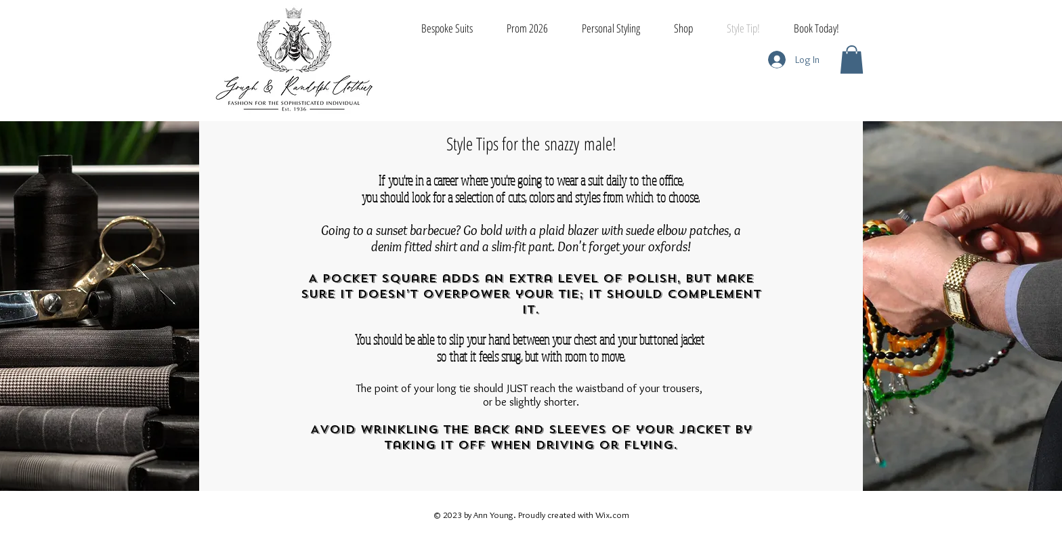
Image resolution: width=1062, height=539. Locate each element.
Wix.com (612, 514)
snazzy (562, 143)
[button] (852, 59)
